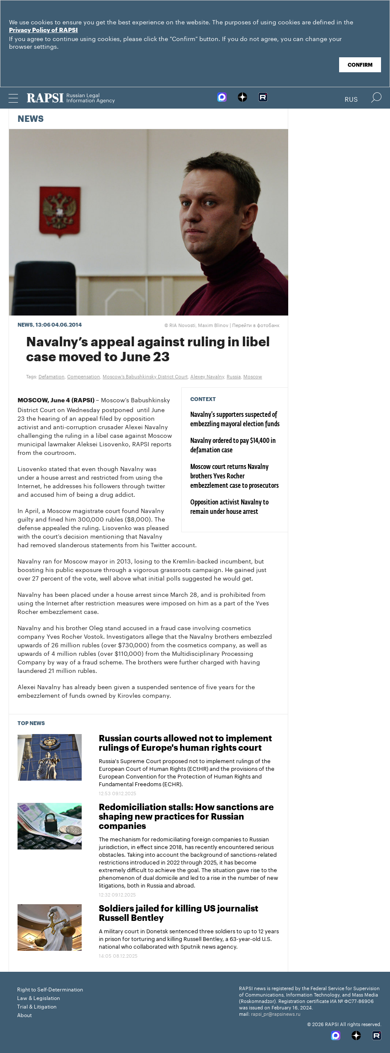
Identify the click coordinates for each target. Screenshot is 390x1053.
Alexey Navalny (207, 376)
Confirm (360, 65)
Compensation (83, 376)
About (24, 1014)
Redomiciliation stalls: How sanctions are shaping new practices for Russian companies (186, 817)
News (31, 119)
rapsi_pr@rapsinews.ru (276, 1013)
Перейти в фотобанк (256, 324)
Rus (351, 98)
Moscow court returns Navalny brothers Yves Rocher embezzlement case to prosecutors (234, 477)
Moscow (252, 376)
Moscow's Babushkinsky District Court (145, 376)
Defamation (51, 376)
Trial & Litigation (36, 1006)
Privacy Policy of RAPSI (43, 30)
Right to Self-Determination (50, 989)
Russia (234, 376)
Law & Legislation (38, 997)
